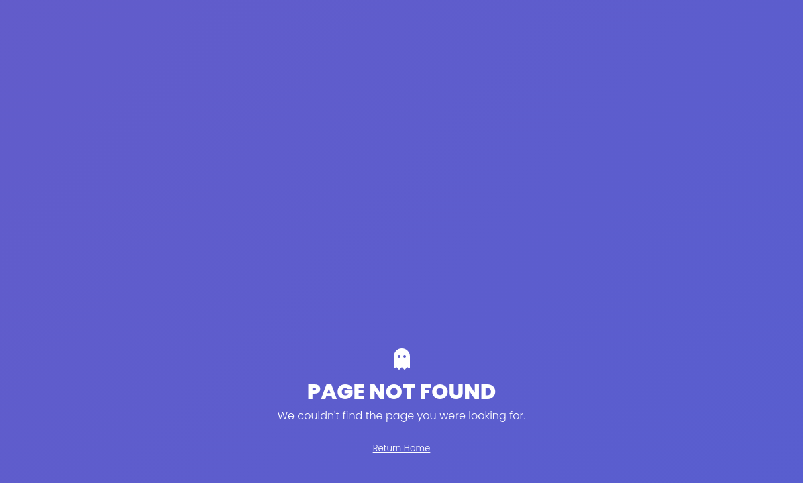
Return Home (402, 448)
